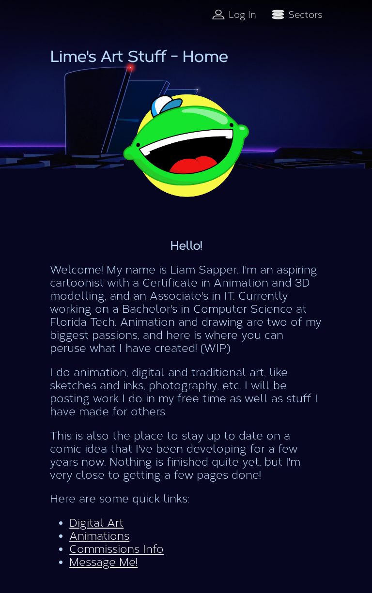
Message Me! (103, 562)
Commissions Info (116, 549)
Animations (99, 536)
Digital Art (96, 523)
